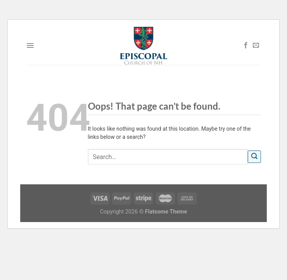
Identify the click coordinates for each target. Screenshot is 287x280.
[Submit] (254, 156)
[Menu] (30, 45)
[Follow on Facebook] (246, 45)
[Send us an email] (256, 45)
